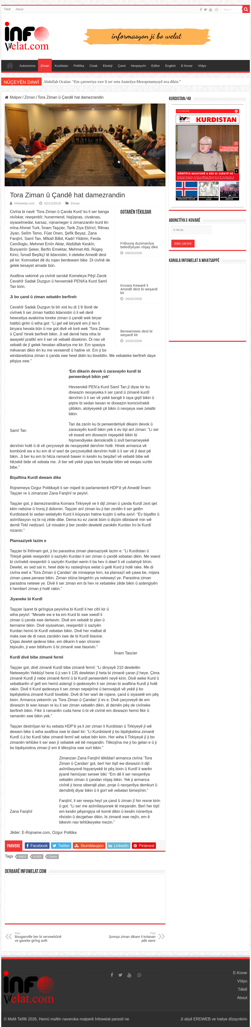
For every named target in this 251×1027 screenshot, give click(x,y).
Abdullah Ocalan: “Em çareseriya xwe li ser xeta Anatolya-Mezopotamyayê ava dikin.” (112, 82)
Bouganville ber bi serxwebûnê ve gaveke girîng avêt (40, 937)
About (19, 9)
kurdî (37, 856)
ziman (53, 856)
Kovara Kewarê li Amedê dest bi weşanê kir (139, 289)
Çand (122, 66)
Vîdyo (202, 66)
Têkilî (7, 9)
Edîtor (155, 66)
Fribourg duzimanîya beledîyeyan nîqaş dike (139, 245)
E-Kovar (187, 66)
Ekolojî (108, 66)
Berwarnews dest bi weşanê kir (136, 333)
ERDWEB (202, 1019)
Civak (93, 66)
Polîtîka (79, 66)
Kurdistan (61, 66)
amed (22, 856)
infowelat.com (24, 203)
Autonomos (27, 66)
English (170, 66)
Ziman (44, 66)
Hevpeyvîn (138, 66)
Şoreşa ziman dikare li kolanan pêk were (130, 937)
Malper (13, 97)
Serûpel (10, 65)
